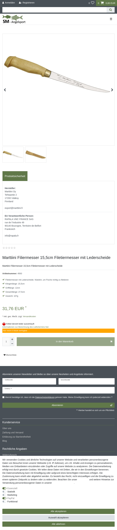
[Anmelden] (9, 3)
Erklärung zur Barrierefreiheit (16, 437)
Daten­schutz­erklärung (63, 483)
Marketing (12, 495)
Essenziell (12, 488)
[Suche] (111, 10)
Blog (4, 441)
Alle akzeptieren (58, 511)
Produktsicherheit (15, 176)
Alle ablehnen (58, 524)
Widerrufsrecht (9, 455)
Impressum (83, 479)
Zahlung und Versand (12, 432)
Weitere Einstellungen (13, 505)
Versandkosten (29, 316)
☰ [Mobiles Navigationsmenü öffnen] (111, 19)
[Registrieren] (26, 3)
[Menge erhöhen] (12, 339)
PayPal (10, 498)
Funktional (12, 501)
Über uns (6, 428)
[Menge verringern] (12, 344)
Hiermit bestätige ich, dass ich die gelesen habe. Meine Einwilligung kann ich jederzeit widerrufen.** (59, 397)
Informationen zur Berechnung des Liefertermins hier (25, 327)
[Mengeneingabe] (6, 341)
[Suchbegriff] (54, 10)
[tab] (15, 176)
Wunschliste (10, 355)
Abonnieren (82, 405)
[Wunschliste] (91, 3)
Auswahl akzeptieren (58, 517)
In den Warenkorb (84, 341)
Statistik (11, 491)
